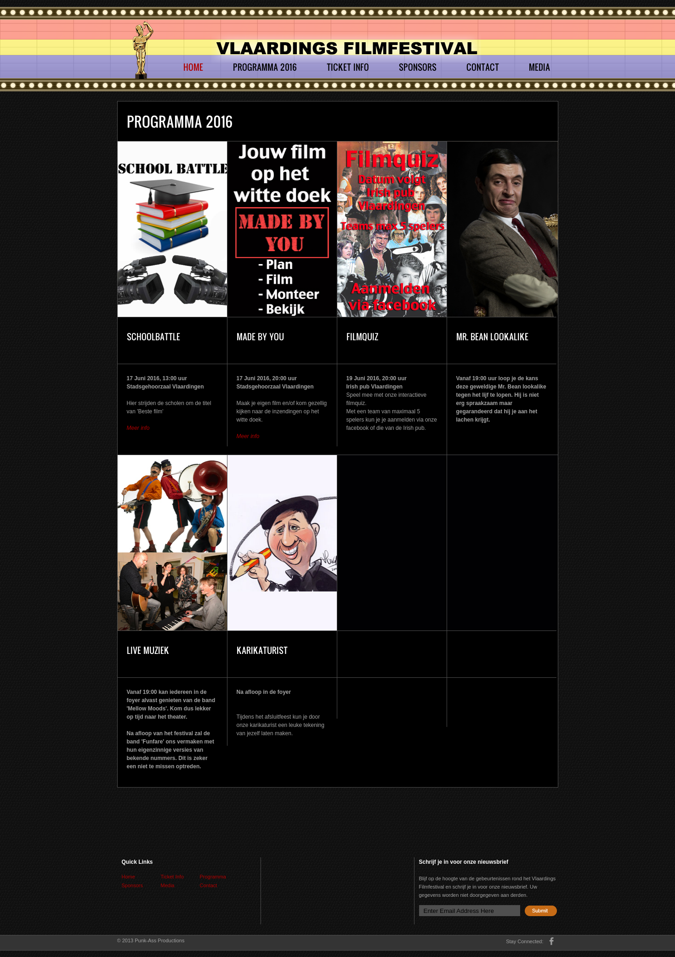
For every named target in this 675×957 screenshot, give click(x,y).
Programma (213, 876)
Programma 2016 (265, 67)
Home (193, 67)
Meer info (138, 428)
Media (539, 67)
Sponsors (418, 67)
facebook (552, 941)
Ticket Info (348, 67)
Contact (482, 67)
